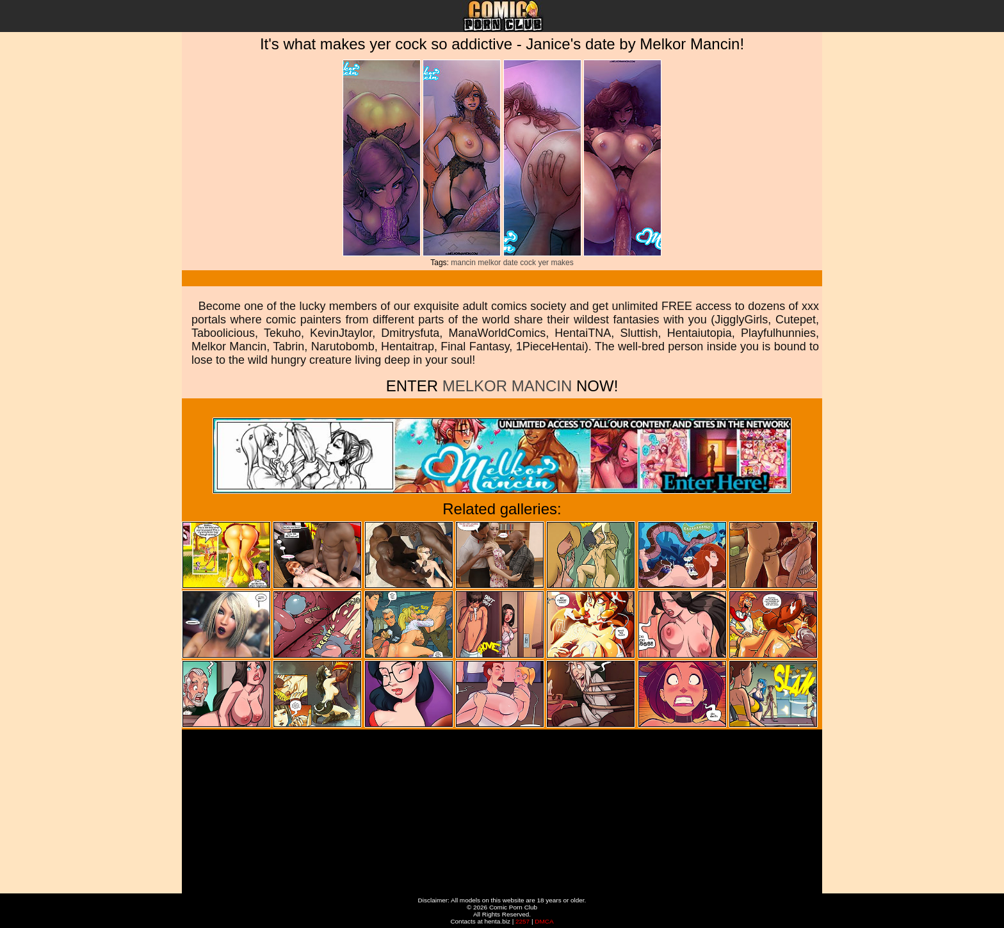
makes (562, 262)
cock (528, 262)
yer (543, 262)
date (510, 262)
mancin (463, 262)
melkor (489, 262)
